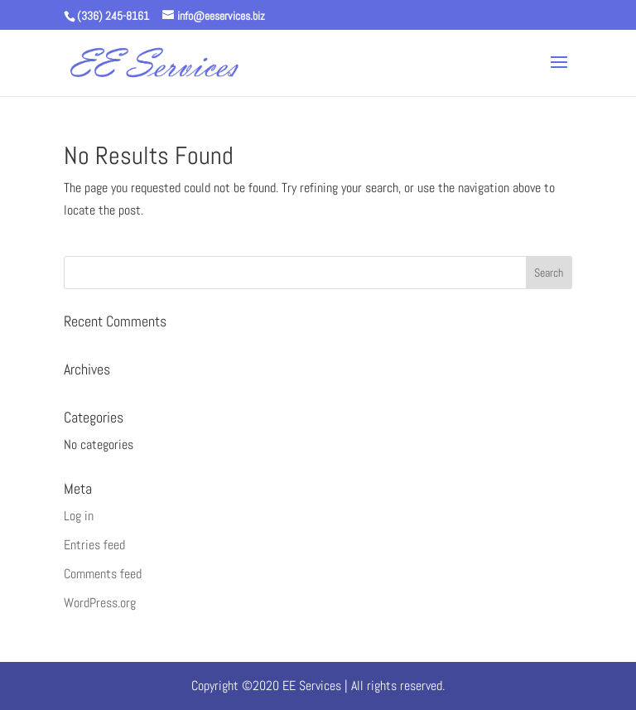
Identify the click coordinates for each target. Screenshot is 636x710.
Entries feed (94, 544)
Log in (79, 515)
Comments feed (103, 573)
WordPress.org (100, 602)
